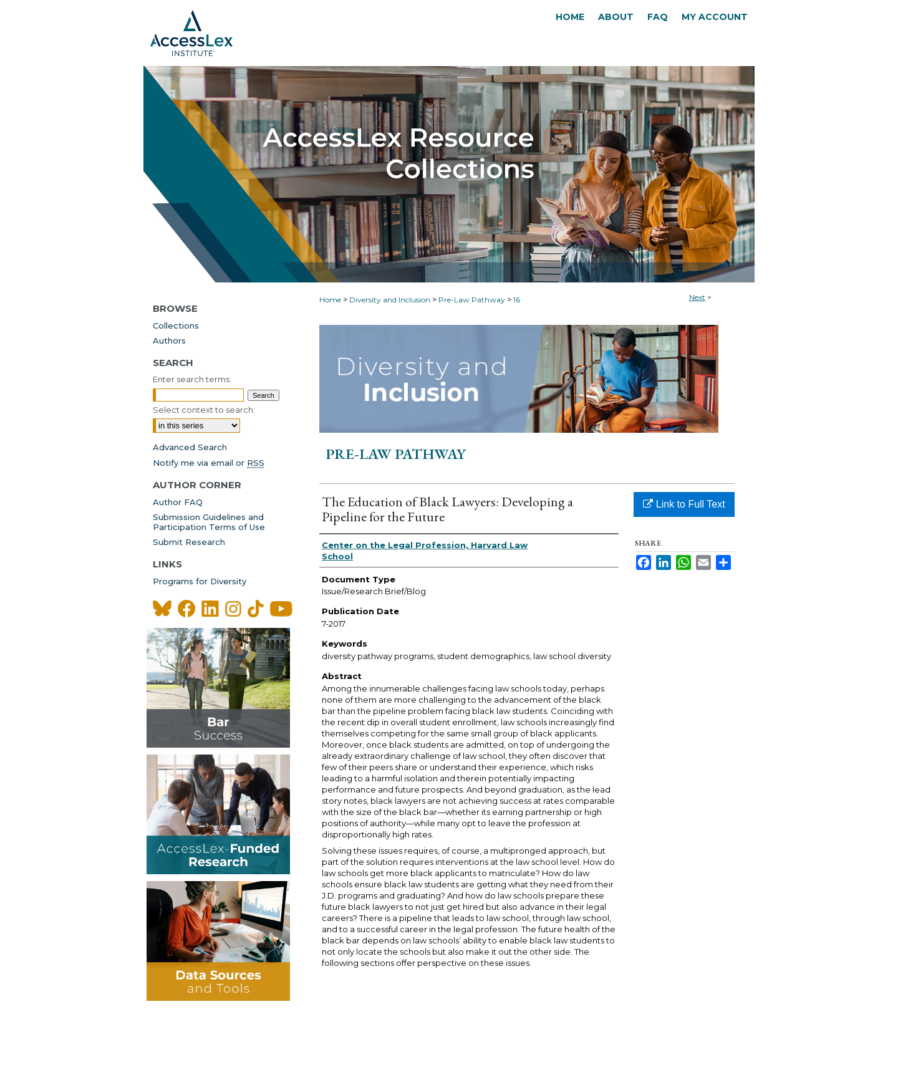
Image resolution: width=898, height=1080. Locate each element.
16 (516, 299)
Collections (176, 325)
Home (330, 299)
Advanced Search (190, 447)
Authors (169, 340)
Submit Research (189, 542)
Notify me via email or (208, 463)
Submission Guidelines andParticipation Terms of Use (209, 522)
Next (697, 297)
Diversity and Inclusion (389, 299)
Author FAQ (178, 502)
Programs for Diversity (199, 581)
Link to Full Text (684, 504)
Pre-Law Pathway (471, 299)
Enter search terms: (192, 379)
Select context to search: (204, 410)
